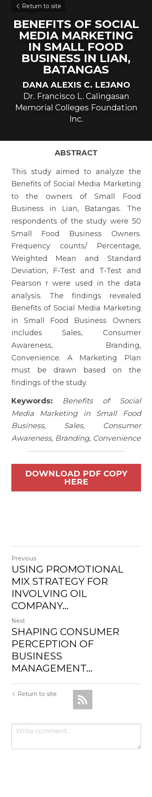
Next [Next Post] (18, 621)
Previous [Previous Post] (23, 558)
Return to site (38, 6)
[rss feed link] (82, 699)
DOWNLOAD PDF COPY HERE (76, 478)
